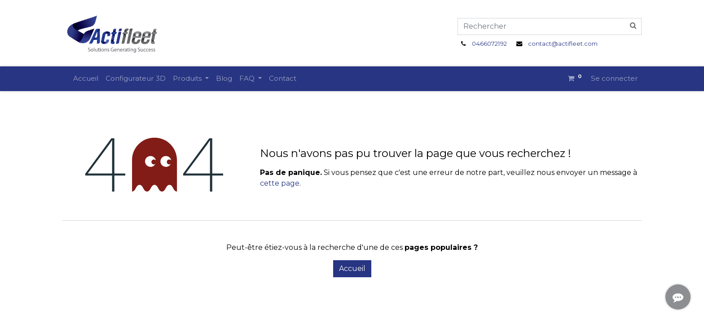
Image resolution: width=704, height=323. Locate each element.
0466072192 (489, 43)
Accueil (352, 268)
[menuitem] (86, 78)
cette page (279, 183)
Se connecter (614, 78)
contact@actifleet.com (563, 43)
